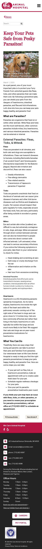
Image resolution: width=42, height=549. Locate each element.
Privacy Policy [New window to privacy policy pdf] (9, 546)
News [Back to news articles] (7, 17)
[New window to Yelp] (8, 430)
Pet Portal (21, 523)
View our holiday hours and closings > (16, 508)
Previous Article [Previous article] (11, 417)
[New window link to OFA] (11, 532)
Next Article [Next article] (32, 417)
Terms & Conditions (21, 546)
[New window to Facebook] (4, 430)
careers (21, 515)
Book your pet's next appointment (15, 505)
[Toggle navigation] (39, 6)
